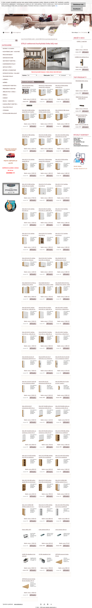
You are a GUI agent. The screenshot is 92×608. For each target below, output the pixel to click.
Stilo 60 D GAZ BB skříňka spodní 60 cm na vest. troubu (62, 136)
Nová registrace (17, 32)
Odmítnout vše (78, 4)
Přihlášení (7, 32)
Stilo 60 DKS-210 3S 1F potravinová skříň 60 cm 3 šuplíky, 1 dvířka (28, 358)
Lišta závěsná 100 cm (61, 529)
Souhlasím (77, 9)
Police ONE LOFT (26, 529)
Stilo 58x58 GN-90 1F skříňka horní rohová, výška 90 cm (46, 284)
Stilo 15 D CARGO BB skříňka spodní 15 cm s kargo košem (28, 506)
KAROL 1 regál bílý (82, 41)
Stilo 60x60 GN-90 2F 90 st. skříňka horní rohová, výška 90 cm (62, 284)
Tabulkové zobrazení (27, 81)
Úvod (22, 39)
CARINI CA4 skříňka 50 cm (82, 57)
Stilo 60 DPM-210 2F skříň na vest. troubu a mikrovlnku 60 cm (62, 383)
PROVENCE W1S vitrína (82, 81)
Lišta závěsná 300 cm (44, 529)
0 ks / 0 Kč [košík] (82, 32)
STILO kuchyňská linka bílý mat (49, 39)
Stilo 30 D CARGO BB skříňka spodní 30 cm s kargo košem (61, 482)
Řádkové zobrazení (39, 82)
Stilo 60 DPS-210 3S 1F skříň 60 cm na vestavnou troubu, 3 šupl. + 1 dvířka (45, 358)
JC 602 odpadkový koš (45, 554)
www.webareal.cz (18, 604)
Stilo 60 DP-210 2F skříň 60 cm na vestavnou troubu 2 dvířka (62, 358)
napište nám (77, 143)
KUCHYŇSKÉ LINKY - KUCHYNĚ (33, 39)
